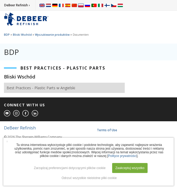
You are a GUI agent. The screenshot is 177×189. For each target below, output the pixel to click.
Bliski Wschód (22, 34)
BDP (7, 34)
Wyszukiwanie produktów (52, 34)
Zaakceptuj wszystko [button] (129, 168)
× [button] (7, 141)
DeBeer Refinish (20, 128)
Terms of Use (107, 130)
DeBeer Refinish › (17, 5)
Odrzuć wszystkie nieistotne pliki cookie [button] (89, 178)
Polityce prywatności (122, 156)
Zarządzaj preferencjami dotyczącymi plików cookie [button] (70, 168)
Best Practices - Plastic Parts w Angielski (41, 87)
